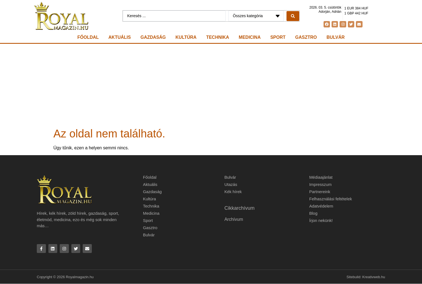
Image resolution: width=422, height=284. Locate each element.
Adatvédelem (321, 206)
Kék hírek (233, 191)
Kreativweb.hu (373, 277)
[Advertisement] (211, 85)
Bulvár (336, 37)
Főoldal (88, 37)
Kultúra (186, 37)
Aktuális (119, 37)
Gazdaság (153, 37)
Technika (217, 37)
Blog (313, 213)
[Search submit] (292, 16)
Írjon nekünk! (321, 220)
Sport (277, 37)
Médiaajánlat (321, 177)
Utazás (230, 184)
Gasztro (306, 37)
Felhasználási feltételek (330, 198)
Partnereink (319, 191)
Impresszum (320, 184)
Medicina (250, 37)
